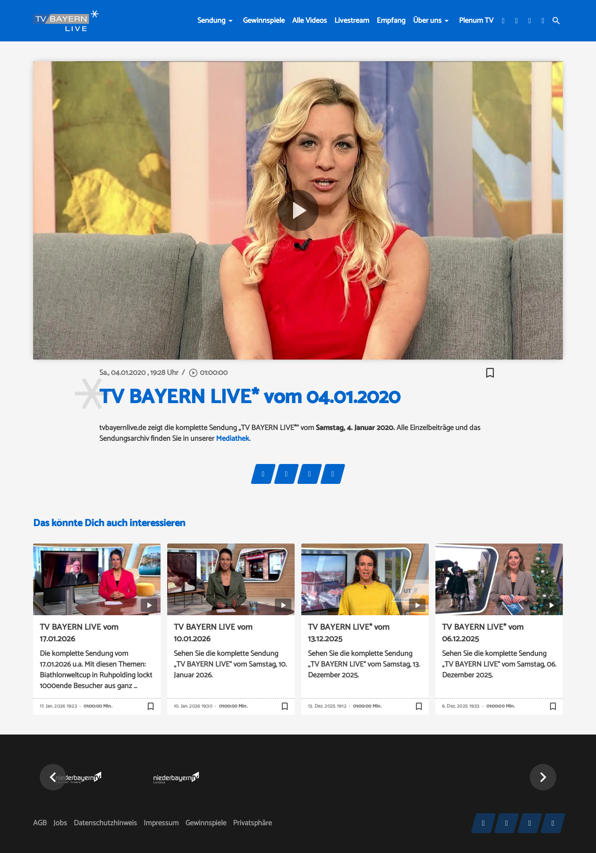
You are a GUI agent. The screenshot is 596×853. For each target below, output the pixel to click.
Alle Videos (309, 20)
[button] (53, 777)
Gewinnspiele (264, 20)
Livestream (351, 20)
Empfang (391, 20)
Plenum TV (476, 20)
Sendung (211, 20)
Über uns (427, 20)
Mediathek (232, 439)
